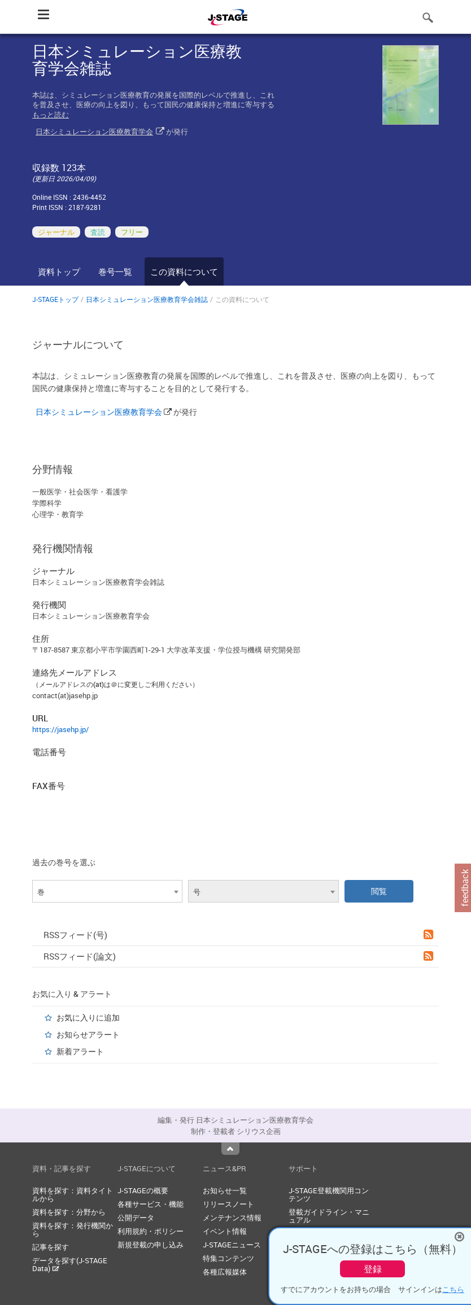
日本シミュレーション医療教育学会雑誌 (147, 299)
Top (230, 1148)
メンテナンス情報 (232, 1217)
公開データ (135, 1217)
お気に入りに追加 (88, 1017)
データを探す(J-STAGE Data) (69, 1264)
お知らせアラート (88, 1034)
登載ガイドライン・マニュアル (329, 1216)
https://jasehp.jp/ (60, 729)
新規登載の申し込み (150, 1245)
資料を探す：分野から (69, 1212)
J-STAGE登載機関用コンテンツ (329, 1194)
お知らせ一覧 (225, 1190)
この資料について (184, 271)
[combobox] (107, 891)
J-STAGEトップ (55, 299)
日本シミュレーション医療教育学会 (94, 131)
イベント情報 (225, 1231)
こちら (453, 1289)
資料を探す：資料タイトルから (72, 1194)
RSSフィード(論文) (238, 956)
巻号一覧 (115, 271)
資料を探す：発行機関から (72, 1229)
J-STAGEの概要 (142, 1190)
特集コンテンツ (228, 1258)
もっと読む (50, 115)
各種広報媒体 (225, 1272)
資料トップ (59, 271)
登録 (373, 1269)
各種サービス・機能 (150, 1204)
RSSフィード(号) (238, 934)
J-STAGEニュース (232, 1245)
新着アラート (80, 1051)
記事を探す (50, 1247)
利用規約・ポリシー (150, 1231)
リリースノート (228, 1204)
